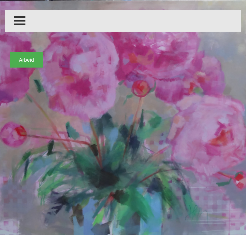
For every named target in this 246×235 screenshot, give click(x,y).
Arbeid (26, 60)
